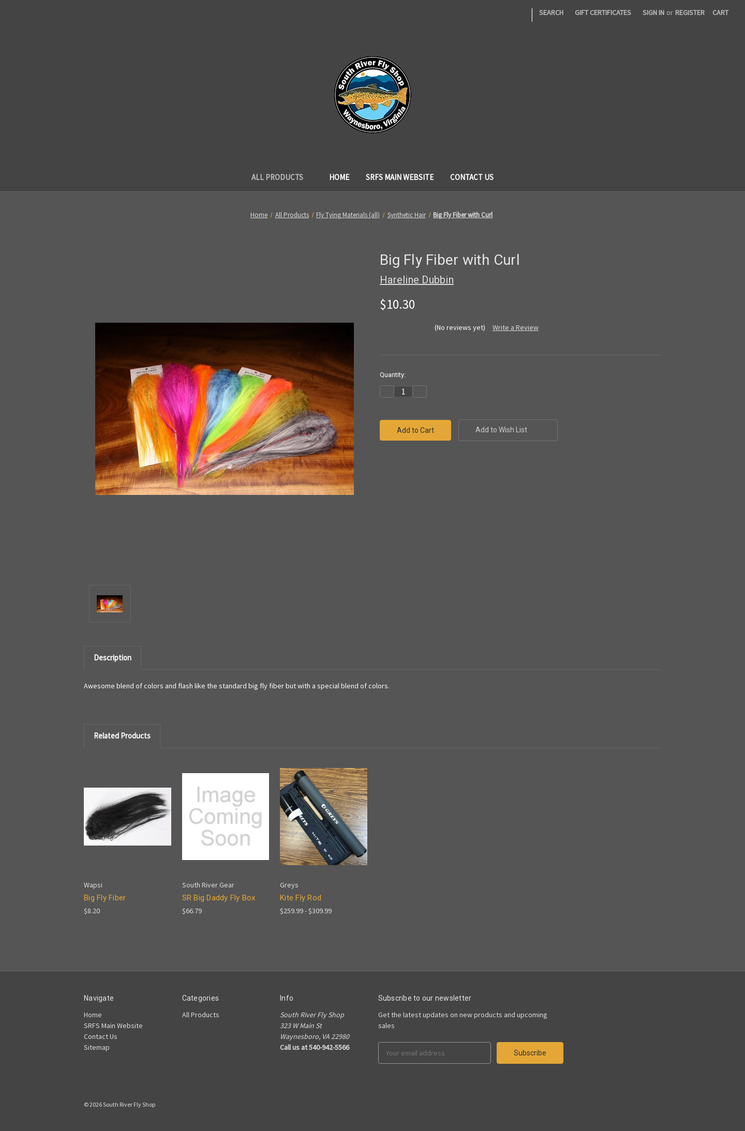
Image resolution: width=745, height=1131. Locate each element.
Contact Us (472, 177)
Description (112, 657)
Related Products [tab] (122, 736)
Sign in (653, 12)
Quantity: (393, 375)
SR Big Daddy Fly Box (219, 897)
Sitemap (97, 1047)
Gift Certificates (603, 12)
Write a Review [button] (516, 327)
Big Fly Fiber (105, 897)
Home (339, 177)
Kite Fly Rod (300, 897)
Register (690, 12)
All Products (282, 177)
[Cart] (720, 12)
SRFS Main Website (400, 177)
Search (551, 12)
